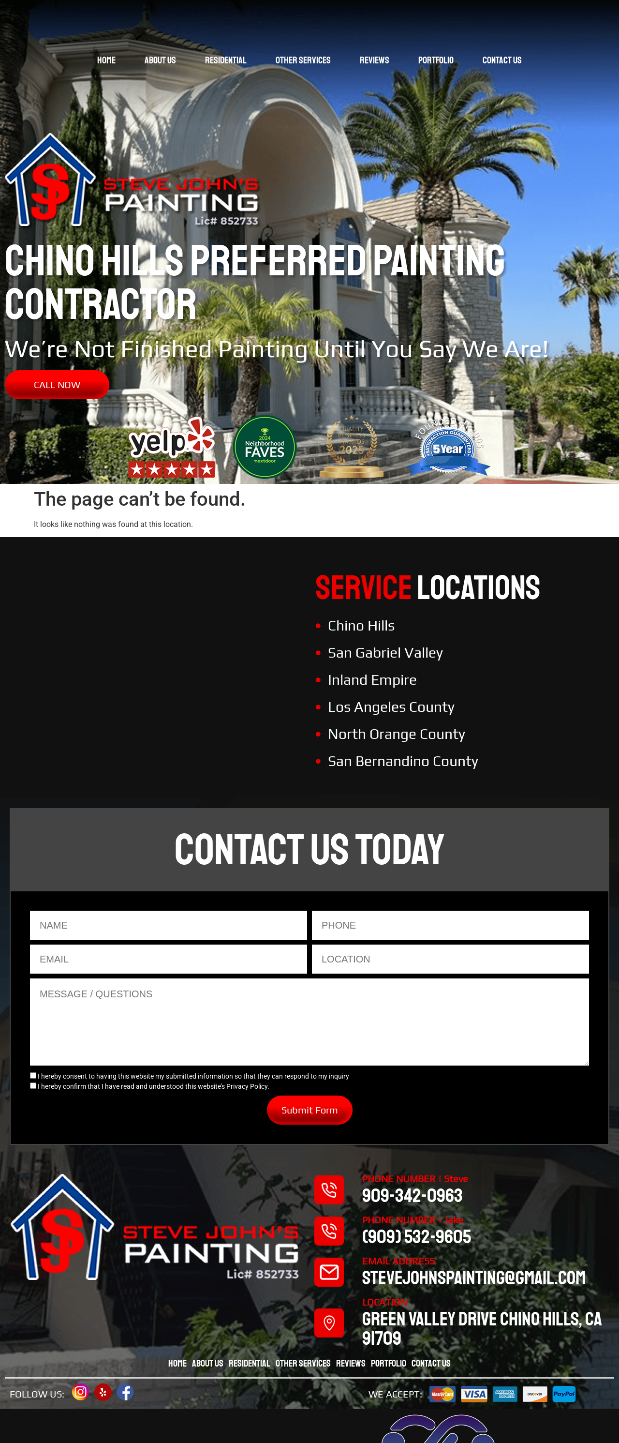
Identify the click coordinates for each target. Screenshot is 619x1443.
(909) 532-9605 (416, 1237)
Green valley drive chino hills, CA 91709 (482, 1329)
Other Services (303, 60)
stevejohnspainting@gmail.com (474, 1278)
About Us (160, 60)
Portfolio (436, 60)
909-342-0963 (412, 1196)
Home (106, 60)
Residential (226, 60)
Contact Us (502, 60)
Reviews (374, 60)
